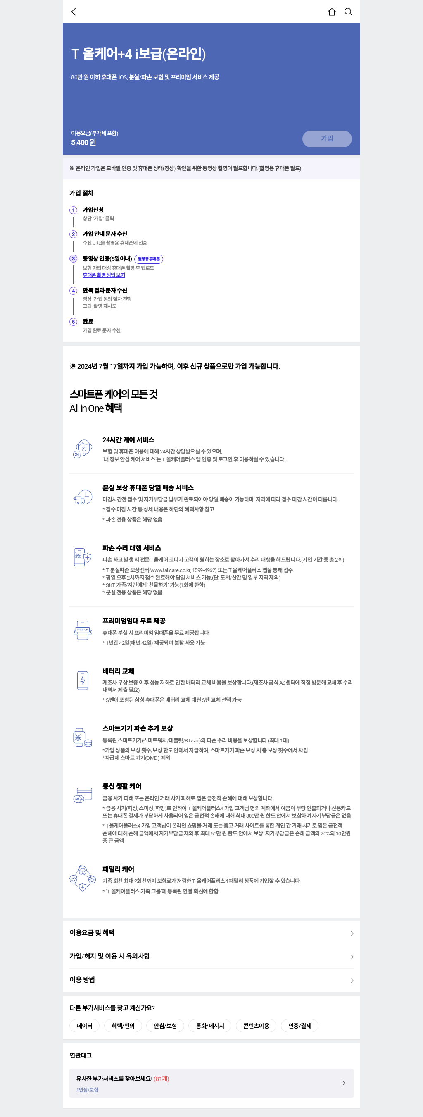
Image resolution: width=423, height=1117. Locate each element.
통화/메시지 (210, 1026)
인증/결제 (299, 1026)
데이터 (85, 1026)
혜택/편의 (123, 1026)
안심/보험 (165, 1026)
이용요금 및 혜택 (211, 935)
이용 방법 (211, 982)
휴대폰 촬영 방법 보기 (104, 275)
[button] (75, 11)
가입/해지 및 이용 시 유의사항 (211, 958)
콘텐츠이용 (256, 1026)
